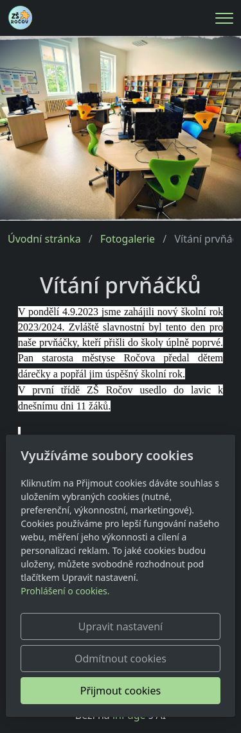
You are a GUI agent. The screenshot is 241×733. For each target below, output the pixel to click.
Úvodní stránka (44, 239)
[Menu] (224, 18)
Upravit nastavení (120, 626)
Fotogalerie (127, 239)
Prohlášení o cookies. (65, 591)
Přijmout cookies (120, 691)
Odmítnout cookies (120, 658)
